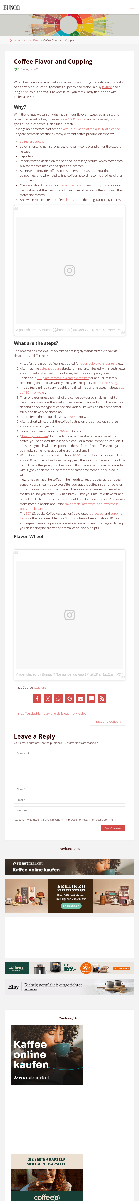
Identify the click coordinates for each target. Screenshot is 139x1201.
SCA (28, 513)
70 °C (76, 455)
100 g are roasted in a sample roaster (63, 378)
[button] (37, 698)
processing (109, 383)
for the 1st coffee (28, 40)
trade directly (69, 185)
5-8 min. (66, 431)
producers (32, 142)
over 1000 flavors (73, 119)
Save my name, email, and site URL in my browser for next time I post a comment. (65, 819)
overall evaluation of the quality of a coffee (90, 129)
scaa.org (40, 687)
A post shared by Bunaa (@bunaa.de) (44, 330)
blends (69, 200)
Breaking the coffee (34, 436)
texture (107, 87)
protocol (98, 513)
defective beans (50, 368)
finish (25, 92)
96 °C (74, 417)
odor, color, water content (98, 364)
